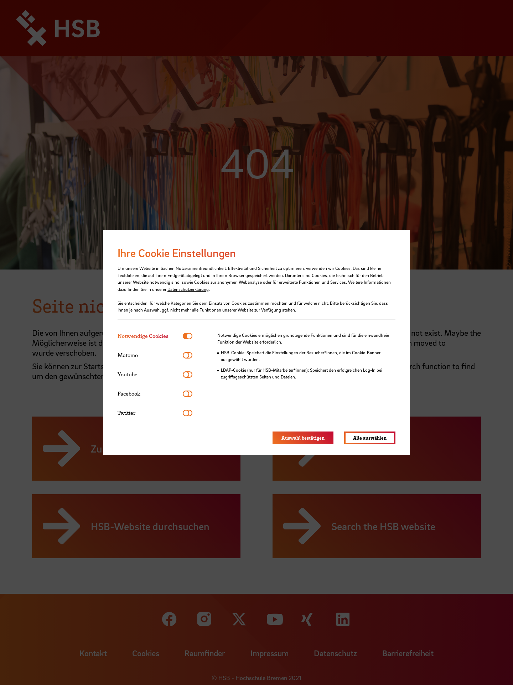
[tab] (150, 336)
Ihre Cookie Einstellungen (177, 253)
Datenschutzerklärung (188, 289)
